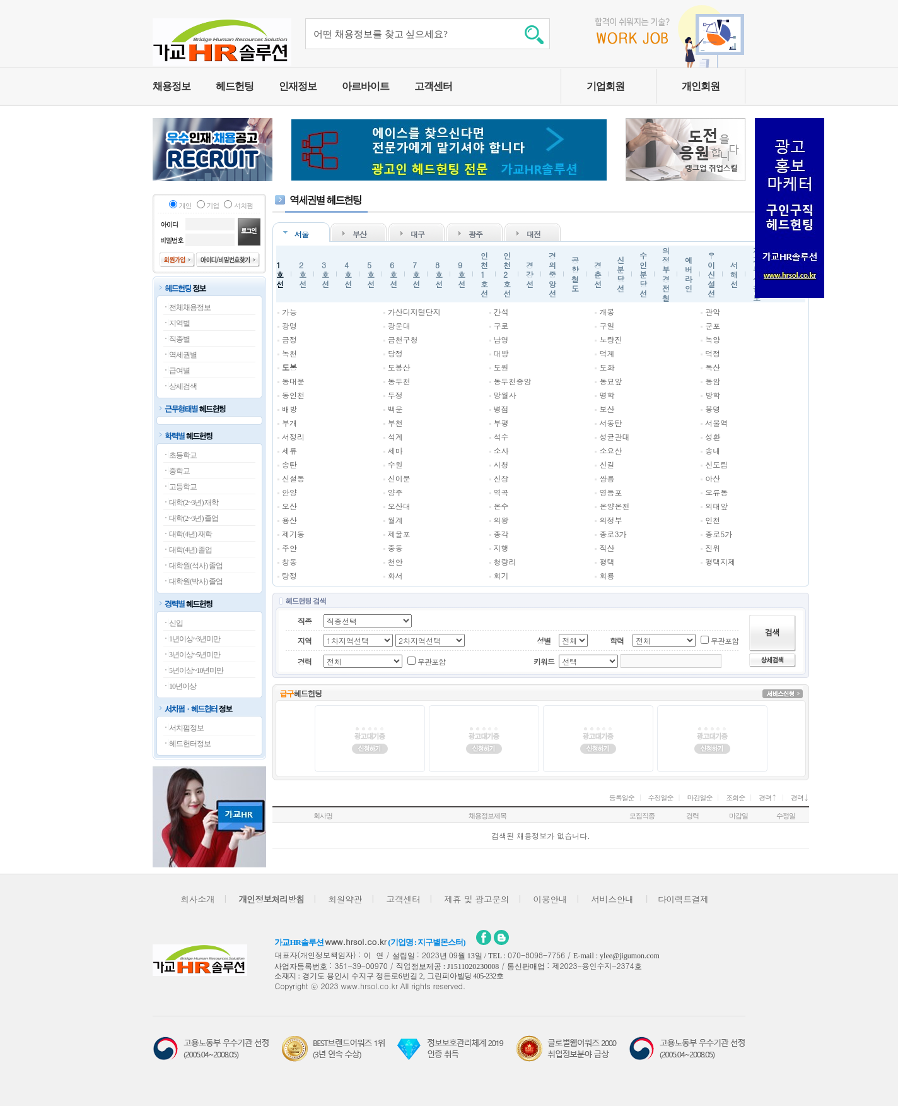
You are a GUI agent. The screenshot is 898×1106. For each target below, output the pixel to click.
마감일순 (699, 797)
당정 (395, 353)
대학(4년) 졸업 (190, 549)
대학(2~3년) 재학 (193, 502)
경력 (768, 797)
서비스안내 (612, 899)
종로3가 (612, 533)
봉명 (712, 408)
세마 (395, 450)
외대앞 (716, 506)
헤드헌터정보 (190, 743)
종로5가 (718, 533)
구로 (501, 325)
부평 (501, 422)
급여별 (179, 370)
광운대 (399, 325)
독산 (712, 367)
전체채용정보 (190, 307)
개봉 (606, 311)
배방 (289, 408)
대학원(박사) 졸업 (196, 581)
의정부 (610, 519)
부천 (395, 422)
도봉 (289, 367)
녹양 (712, 339)
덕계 (606, 353)
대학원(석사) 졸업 (196, 565)
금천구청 (403, 339)
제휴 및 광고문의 (476, 899)
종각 (501, 533)
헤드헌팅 (235, 86)
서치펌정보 (186, 727)
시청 (501, 464)
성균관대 (614, 436)
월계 (395, 519)
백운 (395, 408)
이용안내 (550, 899)
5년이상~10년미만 (196, 670)
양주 (395, 492)
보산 (606, 408)
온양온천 (614, 506)
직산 (606, 547)
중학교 (179, 471)
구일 (606, 325)
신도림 (716, 464)
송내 (712, 450)
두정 (395, 394)
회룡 (606, 575)
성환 (712, 436)
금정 (289, 339)
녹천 (289, 353)
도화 (606, 367)
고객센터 (433, 86)
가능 (289, 311)
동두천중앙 (513, 381)
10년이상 (182, 686)
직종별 (179, 339)
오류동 (716, 492)
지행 (501, 547)
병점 (501, 408)
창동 (289, 561)
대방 (501, 353)
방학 (712, 394)
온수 (501, 506)
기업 (213, 205)
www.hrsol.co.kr (356, 942)
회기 (501, 575)
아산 (712, 478)
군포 (712, 325)
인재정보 (298, 86)
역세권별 (183, 354)
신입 (176, 623)
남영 (501, 339)
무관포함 (724, 640)
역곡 (501, 492)
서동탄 (610, 422)
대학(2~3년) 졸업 (193, 518)
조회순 (735, 797)
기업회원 (605, 86)
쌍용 (606, 478)
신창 (501, 478)
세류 (289, 450)
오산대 (399, 506)
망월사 (505, 394)
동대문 (293, 381)
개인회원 (701, 86)
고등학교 (183, 486)
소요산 (610, 450)
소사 (501, 450)
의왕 (501, 519)
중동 (395, 547)
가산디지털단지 (414, 311)
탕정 (289, 575)
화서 (395, 575)
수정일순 (661, 797)
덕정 (712, 353)
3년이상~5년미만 (195, 654)
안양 (289, 492)
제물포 (399, 533)
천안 (395, 561)
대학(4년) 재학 (190, 534)
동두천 (399, 381)
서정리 (293, 436)
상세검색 (183, 386)
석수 (501, 436)
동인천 (293, 394)
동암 (712, 381)
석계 (395, 436)
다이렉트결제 (683, 899)
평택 (606, 561)
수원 (395, 464)
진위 (712, 547)
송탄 (289, 464)
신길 (606, 464)
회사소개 (197, 899)
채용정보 (171, 86)
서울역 (716, 422)
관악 (712, 311)
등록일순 (621, 797)
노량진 (610, 339)
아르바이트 (365, 86)
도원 (501, 367)
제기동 (293, 533)
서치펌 (243, 205)
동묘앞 (610, 381)
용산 (289, 519)
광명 (289, 325)
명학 (606, 394)
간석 (501, 311)
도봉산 (399, 367)
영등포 (610, 492)
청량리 (505, 561)
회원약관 (345, 899)
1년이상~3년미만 (195, 638)
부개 (289, 422)
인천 (712, 519)
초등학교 (183, 455)
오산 (289, 506)
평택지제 (720, 561)
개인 (185, 205)
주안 (289, 547)
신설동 (293, 478)
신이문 (399, 478)
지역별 (179, 323)
